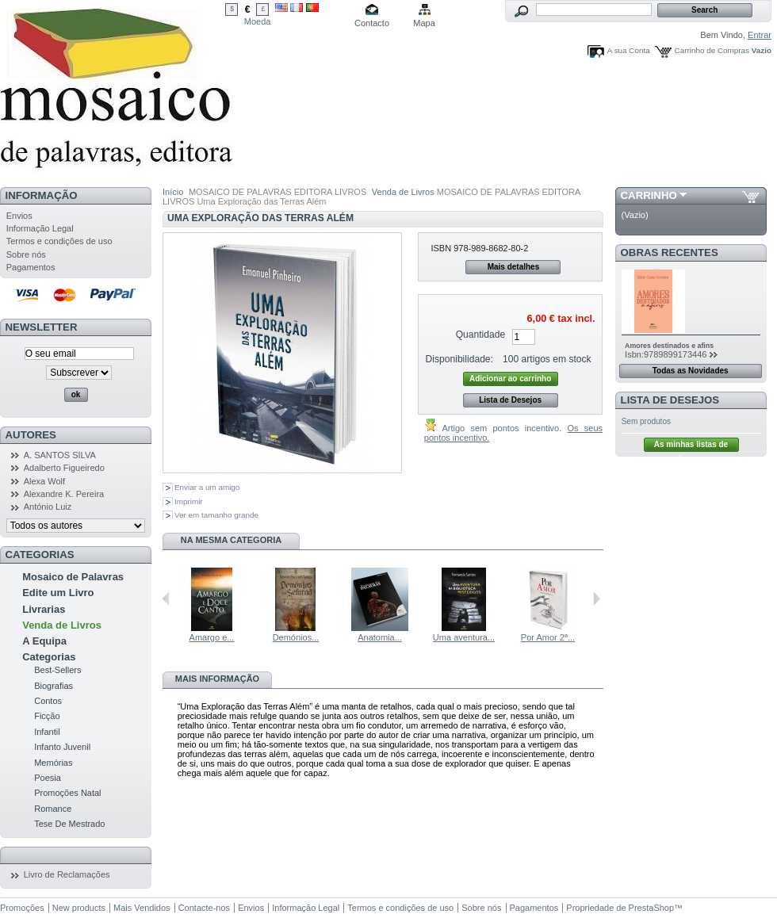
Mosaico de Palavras (73, 577)
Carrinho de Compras (712, 50)
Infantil (46, 731)
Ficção (46, 716)
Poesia (47, 777)
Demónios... (296, 637)
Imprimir (188, 501)
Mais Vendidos (141, 907)
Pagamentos (31, 267)
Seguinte (596, 598)
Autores (31, 435)
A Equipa (44, 641)
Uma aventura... (464, 637)
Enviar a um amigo (206, 487)
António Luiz (48, 506)
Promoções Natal (67, 793)
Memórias (53, 762)
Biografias (53, 685)
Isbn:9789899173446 (665, 354)
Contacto (371, 23)
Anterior (166, 598)
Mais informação (217, 678)
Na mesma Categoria (231, 540)
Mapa (424, 23)
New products (78, 907)
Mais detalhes (514, 266)
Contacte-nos (204, 907)
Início (173, 192)
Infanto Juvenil (62, 747)
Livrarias (43, 609)
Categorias (48, 657)
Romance (52, 808)
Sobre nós (26, 254)
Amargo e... (212, 637)
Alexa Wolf (44, 481)
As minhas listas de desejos (691, 446)
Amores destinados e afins (669, 346)
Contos (48, 701)
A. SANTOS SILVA (60, 455)
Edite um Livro (58, 593)
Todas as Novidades (691, 370)
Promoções (22, 907)
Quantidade (481, 334)
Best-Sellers (57, 670)
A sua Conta (628, 50)
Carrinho (649, 195)
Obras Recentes (669, 252)
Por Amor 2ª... (548, 637)
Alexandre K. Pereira (64, 494)
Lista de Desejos (510, 400)
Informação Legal (40, 228)
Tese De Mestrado (69, 823)
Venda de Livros (61, 625)
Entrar (759, 35)
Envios (19, 215)
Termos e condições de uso (59, 241)
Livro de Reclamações (67, 874)
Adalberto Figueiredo (64, 467)
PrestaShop (651, 907)
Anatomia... (380, 637)
